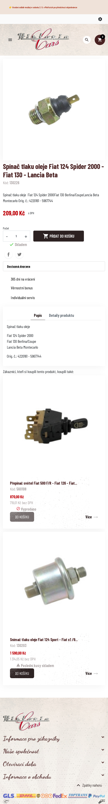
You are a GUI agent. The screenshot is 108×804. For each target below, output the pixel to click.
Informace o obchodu (27, 776)
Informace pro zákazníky (31, 738)
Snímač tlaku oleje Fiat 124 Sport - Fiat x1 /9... (44, 639)
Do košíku (22, 516)
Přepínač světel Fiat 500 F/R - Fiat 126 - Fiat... (43, 483)
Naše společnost (21, 751)
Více (88, 516)
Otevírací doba (19, 764)
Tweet (19, 254)
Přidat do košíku (58, 236)
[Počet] (16, 236)
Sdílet (8, 254)
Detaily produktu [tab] (61, 315)
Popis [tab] (38, 315)
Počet (6, 228)
